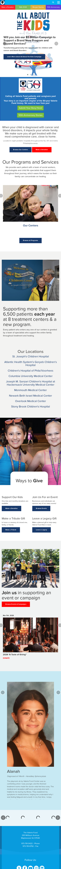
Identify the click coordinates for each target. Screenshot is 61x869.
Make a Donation (8, 7)
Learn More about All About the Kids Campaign (24, 57)
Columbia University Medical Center (31, 376)
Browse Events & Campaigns (15, 604)
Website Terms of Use (30, 867)
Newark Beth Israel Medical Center (30, 395)
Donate (6, 658)
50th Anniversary (53, 7)
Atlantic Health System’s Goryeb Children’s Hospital (30, 363)
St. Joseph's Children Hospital (30, 356)
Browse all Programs (30, 240)
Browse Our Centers (20, 150)
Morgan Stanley (38, 7)
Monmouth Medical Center (30, 390)
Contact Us (30, 840)
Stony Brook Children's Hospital (30, 406)
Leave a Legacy (41, 530)
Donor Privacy (30, 863)
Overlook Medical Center (30, 401)
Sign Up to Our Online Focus (30, 857)
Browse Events (41, 508)
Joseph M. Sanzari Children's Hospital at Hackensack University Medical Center (30, 383)
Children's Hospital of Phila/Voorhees (30, 370)
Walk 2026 (23, 7)
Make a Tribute (10, 530)
